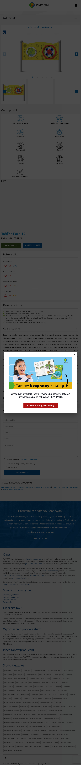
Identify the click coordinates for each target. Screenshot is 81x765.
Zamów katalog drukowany (40, 405)
